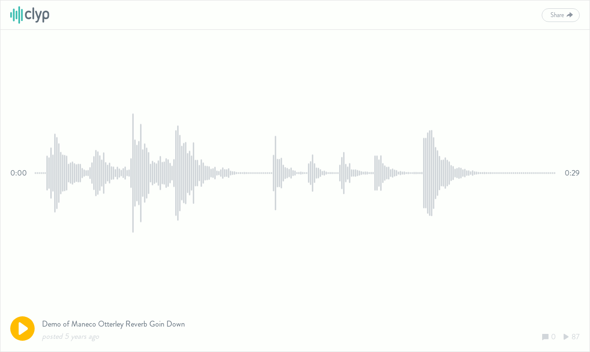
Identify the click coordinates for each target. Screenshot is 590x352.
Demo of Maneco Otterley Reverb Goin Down (113, 324)
